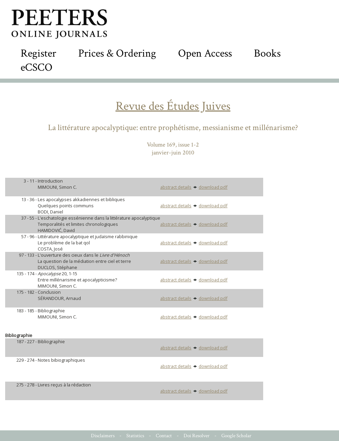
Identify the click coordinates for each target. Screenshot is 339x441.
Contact (164, 435)
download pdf (213, 187)
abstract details (175, 187)
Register (38, 53)
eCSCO (36, 67)
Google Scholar (236, 435)
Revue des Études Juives (173, 106)
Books (267, 53)
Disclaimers (103, 435)
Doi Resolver (197, 435)
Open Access (205, 53)
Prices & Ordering (117, 53)
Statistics (135, 435)
